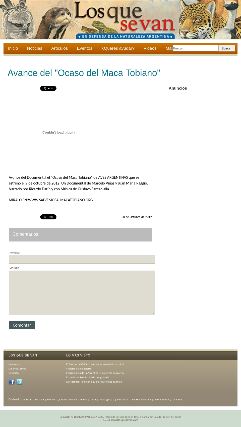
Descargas (104, 399)
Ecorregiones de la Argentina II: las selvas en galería (95, 373)
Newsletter (15, 364)
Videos (150, 48)
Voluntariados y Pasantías (168, 399)
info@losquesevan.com (124, 420)
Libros (93, 399)
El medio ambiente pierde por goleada (87, 377)
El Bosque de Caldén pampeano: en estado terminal (95, 364)
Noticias (34, 48)
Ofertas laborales (141, 399)
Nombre (14, 252)
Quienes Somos (17, 368)
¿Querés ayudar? (118, 48)
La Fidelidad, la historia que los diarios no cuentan (94, 381)
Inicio (13, 48)
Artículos (59, 48)
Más (170, 49)
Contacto (14, 373)
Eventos (84, 48)
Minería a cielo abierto (79, 368)
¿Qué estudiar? (121, 399)
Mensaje (14, 268)
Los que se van (82, 416)
